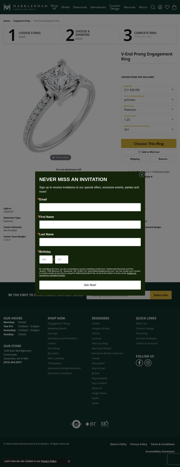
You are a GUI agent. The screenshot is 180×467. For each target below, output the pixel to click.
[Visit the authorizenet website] (76, 424)
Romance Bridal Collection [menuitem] (107, 353)
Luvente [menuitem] (96, 338)
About (143, 7)
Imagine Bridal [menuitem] (100, 328)
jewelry (7, 21)
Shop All (54, 7)
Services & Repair (146, 338)
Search (22, 36)
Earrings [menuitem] (53, 333)
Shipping (135, 159)
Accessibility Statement (160, 451)
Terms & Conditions (163, 444)
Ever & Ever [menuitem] (99, 368)
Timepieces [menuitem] (54, 363)
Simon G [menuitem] (97, 388)
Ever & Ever (97, 211)
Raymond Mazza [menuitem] (102, 348)
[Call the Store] (13, 362)
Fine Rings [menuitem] (54, 348)
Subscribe (161, 295)
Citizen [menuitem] (96, 323)
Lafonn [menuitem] (96, 333)
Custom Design (114, 7)
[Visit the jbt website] (91, 424)
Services (129, 7)
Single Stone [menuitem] (99, 393)
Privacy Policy (138, 444)
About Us (141, 323)
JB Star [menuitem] (96, 373)
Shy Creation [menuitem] (99, 383)
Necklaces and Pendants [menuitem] (62, 338)
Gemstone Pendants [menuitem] (60, 373)
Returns (163, 159)
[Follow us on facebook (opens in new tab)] (139, 362)
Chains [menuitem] (52, 343)
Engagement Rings (22, 21)
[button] (153, 7)
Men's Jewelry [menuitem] (56, 358)
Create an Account (147, 343)
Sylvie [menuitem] (95, 403)
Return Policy (118, 444)
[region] (60, 108)
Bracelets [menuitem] (53, 353)
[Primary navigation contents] (99, 7)
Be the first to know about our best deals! (46, 295)
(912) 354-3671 (69, 173)
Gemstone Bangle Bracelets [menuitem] (64, 368)
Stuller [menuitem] (95, 398)
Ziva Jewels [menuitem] (98, 363)
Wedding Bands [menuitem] (57, 328)
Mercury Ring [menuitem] (100, 343)
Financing (141, 333)
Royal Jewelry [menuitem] (99, 378)
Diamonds (80, 7)
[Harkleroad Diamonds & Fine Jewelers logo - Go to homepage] (25, 7)
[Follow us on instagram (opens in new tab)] (147, 362)
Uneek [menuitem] (95, 358)
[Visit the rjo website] (104, 424)
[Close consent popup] (69, 461)
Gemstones (98, 7)
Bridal (66, 7)
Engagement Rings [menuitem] (59, 323)
